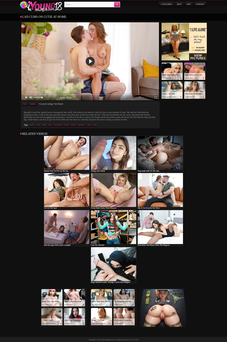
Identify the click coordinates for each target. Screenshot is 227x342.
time (44, 125)
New (189, 4)
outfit (32, 125)
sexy (50, 125)
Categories (166, 4)
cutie (38, 125)
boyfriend (58, 125)
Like (25, 104)
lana (95, 125)
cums (89, 125)
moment (81, 125)
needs (66, 125)
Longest (200, 4)
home (73, 125)
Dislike (32, 104)
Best (179, 4)
